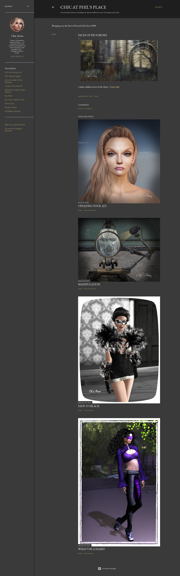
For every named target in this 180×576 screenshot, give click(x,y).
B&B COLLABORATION (15, 125)
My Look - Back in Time (15, 100)
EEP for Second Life (13, 72)
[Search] (158, 7)
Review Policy (11, 107)
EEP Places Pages (12, 76)
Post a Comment (85, 109)
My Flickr (8, 96)
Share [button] (54, 34)
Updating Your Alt (92, 206)
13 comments (88, 410)
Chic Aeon (17, 36)
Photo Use (9, 103)
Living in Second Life (13, 86)
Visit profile (17, 57)
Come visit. (115, 87)
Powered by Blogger (107, 568)
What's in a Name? (91, 549)
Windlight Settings (13, 111)
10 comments (88, 553)
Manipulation (89, 284)
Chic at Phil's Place (83, 7)
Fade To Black (88, 406)
